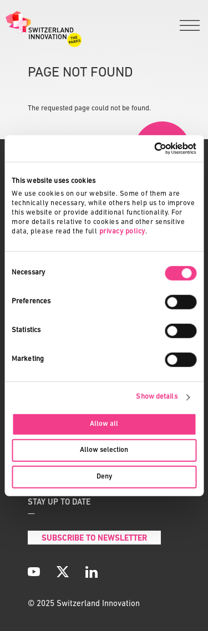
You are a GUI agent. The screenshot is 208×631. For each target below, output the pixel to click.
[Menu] (190, 26)
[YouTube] (34, 571)
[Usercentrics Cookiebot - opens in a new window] (149, 149)
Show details (156, 396)
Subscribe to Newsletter (94, 539)
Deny (104, 476)
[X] (63, 571)
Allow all (104, 424)
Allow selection (104, 450)
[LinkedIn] (91, 571)
